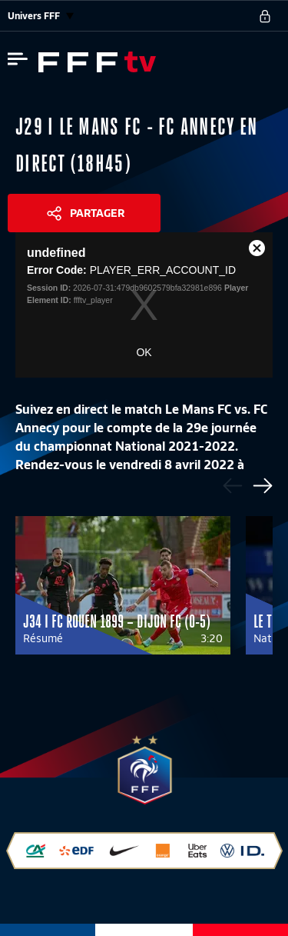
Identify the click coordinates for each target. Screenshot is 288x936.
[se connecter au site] (265, 16)
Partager (97, 213)
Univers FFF (41, 16)
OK (143, 352)
